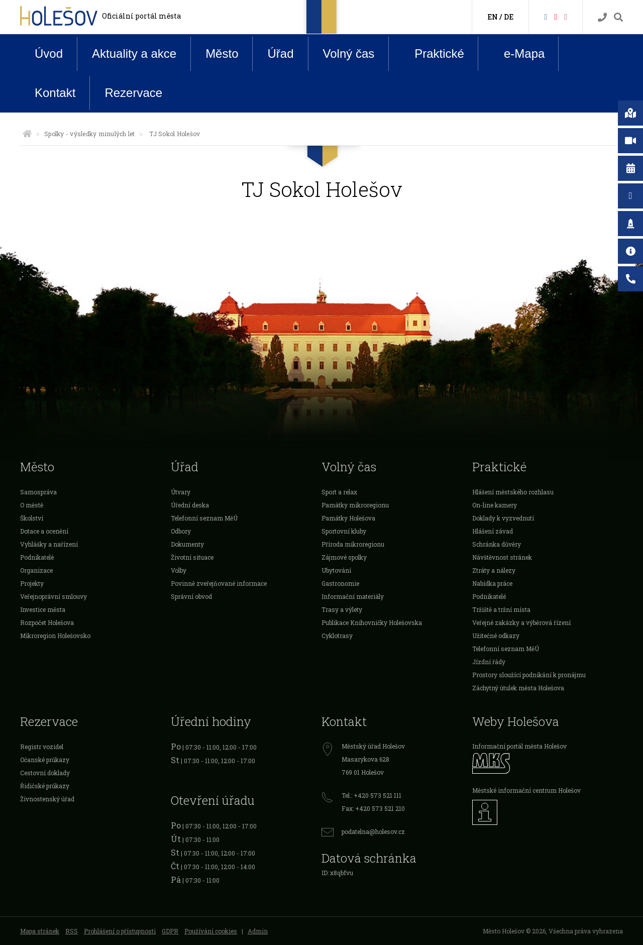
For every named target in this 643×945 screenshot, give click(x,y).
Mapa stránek (39, 931)
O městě (31, 505)
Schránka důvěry (496, 544)
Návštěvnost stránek (502, 557)
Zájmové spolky (344, 557)
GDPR (170, 931)
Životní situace (192, 557)
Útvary (180, 492)
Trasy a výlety (342, 609)
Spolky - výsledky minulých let (89, 134)
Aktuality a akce (134, 53)
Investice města (42, 609)
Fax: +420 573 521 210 (373, 808)
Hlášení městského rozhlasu (513, 492)
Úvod (49, 53)
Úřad (280, 53)
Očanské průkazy (44, 760)
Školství (31, 518)
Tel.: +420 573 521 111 (371, 795)
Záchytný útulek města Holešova (518, 688)
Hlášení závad (492, 531)
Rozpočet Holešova (47, 622)
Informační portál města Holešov (519, 746)
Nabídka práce (492, 583)
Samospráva (38, 492)
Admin (258, 931)
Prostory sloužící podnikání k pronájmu (529, 675)
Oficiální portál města (141, 16)
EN (492, 17)
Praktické (431, 53)
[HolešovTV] (556, 16)
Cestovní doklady (45, 773)
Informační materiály (353, 596)
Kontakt (55, 92)
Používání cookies (210, 931)
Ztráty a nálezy (493, 570)
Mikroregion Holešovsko (55, 636)
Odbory (181, 531)
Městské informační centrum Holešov (526, 790)
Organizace (36, 570)
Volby (178, 570)
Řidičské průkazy (44, 786)
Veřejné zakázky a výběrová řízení (521, 622)
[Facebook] (546, 16)
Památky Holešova (348, 518)
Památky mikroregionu (355, 505)
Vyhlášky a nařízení (49, 544)
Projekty (32, 583)
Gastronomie (340, 583)
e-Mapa (516, 53)
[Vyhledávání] (618, 17)
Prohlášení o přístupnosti (120, 931)
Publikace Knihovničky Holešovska (372, 622)
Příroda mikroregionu (353, 544)
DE (508, 17)
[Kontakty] (602, 17)
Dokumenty (187, 544)
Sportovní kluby (344, 531)
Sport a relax (339, 492)
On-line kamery (494, 505)
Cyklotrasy (337, 636)
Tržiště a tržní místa (501, 609)
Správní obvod (191, 596)
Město (221, 53)
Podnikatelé (37, 557)
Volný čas (349, 53)
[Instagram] (566, 16)
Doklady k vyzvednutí (503, 518)
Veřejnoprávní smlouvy (53, 596)
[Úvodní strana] (27, 134)
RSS (71, 931)
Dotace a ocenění (44, 531)
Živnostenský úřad (47, 799)
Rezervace (133, 92)
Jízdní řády (488, 662)
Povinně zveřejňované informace (219, 583)
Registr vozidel (41, 747)
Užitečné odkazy (495, 636)
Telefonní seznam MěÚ (204, 518)
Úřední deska (190, 505)
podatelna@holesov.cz (373, 831)
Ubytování (336, 570)
